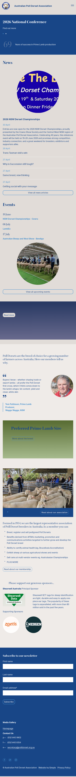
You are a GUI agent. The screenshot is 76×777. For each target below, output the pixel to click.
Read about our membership (17, 569)
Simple (52, 768)
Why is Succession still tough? (18, 164)
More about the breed (22, 439)
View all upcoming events (38, 292)
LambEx (7, 229)
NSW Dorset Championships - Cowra (20, 219)
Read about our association (54, 513)
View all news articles (38, 193)
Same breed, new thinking (16, 175)
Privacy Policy (63, 768)
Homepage (8, 729)
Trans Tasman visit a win (15, 152)
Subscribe (9, 702)
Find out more (9, 28)
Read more (9, 315)
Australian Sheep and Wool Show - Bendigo (23, 239)
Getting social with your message (20, 186)
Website (42, 768)
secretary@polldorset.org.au (21, 748)
